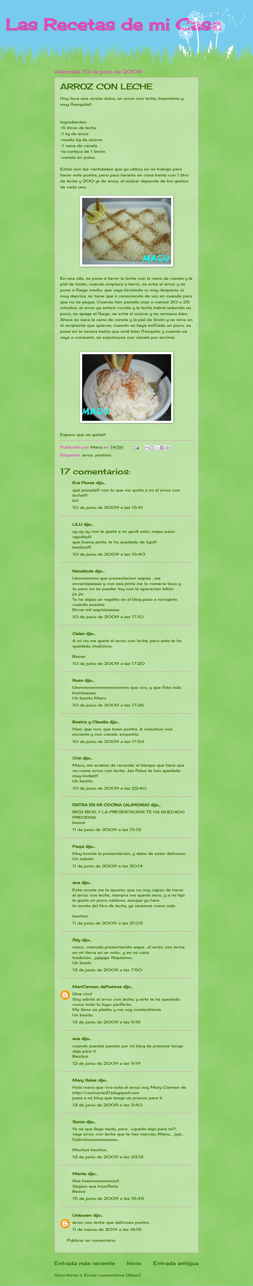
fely (76, 940)
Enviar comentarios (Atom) (112, 1275)
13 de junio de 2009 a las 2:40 (107, 1105)
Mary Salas (84, 1080)
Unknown (82, 1215)
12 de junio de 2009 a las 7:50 (107, 969)
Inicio (134, 1263)
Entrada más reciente (84, 1263)
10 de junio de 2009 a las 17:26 (108, 705)
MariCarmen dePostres (97, 986)
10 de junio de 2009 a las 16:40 (108, 554)
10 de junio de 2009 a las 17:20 (108, 663)
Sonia (78, 1121)
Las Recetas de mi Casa (113, 24)
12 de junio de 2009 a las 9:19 (106, 1063)
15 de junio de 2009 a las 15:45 (108, 1198)
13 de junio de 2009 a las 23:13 (107, 1156)
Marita (79, 1173)
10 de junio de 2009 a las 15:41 (107, 507)
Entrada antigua (176, 1263)
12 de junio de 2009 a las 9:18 (106, 1022)
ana (76, 882)
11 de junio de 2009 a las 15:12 (106, 829)
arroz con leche (88, 1222)
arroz (87, 455)
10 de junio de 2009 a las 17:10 (107, 616)
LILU (77, 524)
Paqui (78, 846)
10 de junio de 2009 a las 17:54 (108, 741)
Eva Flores (83, 482)
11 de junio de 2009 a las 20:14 (107, 866)
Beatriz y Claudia (90, 722)
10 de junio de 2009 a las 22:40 (109, 788)
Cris (76, 758)
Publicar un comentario (91, 1240)
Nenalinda (82, 571)
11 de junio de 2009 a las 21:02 (107, 923)
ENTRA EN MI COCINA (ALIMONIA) (110, 804)
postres (103, 455)
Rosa (77, 680)
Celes (78, 633)
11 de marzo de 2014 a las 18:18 (106, 1229)
